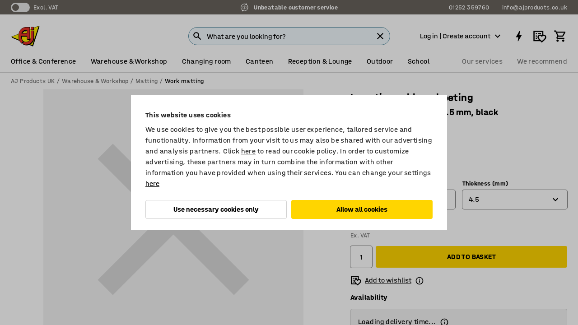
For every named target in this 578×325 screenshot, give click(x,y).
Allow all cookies (361, 209)
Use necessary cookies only (216, 209)
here (248, 151)
